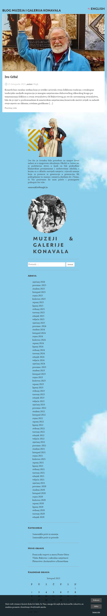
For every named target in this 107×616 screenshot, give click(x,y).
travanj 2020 (38, 513)
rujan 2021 (37, 455)
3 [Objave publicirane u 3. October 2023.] (39, 592)
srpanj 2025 (38, 302)
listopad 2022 (39, 414)
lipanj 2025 (37, 305)
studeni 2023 (38, 370)
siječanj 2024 (38, 363)
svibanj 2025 (38, 309)
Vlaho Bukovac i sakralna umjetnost (50, 558)
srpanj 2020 (38, 503)
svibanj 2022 (38, 428)
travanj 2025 (38, 312)
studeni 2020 (38, 490)
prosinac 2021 (39, 445)
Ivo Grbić (11, 77)
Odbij (96, 606)
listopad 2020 (39, 493)
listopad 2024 (39, 333)
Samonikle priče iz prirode (45, 537)
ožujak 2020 (38, 517)
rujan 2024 (37, 336)
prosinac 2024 (39, 326)
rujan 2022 (37, 418)
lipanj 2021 (37, 466)
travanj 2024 (38, 353)
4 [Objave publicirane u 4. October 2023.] (46, 592)
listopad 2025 (39, 292)
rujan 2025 (37, 295)
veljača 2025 (38, 319)
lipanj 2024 (37, 346)
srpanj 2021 (38, 462)
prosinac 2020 (39, 486)
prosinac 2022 (39, 408)
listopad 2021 (39, 452)
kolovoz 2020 (39, 500)
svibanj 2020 (38, 510)
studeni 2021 (38, 449)
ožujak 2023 (38, 397)
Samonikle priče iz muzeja (45, 534)
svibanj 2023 (38, 391)
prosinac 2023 (39, 367)
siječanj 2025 (38, 322)
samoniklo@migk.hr (38, 187)
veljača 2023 (38, 401)
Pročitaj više (11, 108)
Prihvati (96, 600)
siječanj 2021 (38, 483)
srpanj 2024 (38, 343)
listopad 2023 (39, 374)
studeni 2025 (38, 288)
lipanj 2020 (37, 507)
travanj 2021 (38, 472)
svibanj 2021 (38, 469)
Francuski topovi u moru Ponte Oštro (50, 554)
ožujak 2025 (38, 316)
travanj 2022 (38, 432)
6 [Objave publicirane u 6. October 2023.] (60, 592)
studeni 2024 (38, 329)
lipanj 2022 (37, 425)
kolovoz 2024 (39, 340)
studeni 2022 (38, 411)
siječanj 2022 (38, 442)
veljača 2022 (38, 438)
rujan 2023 (37, 377)
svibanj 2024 (38, 350)
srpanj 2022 (38, 421)
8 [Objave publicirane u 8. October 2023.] (75, 592)
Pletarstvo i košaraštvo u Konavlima (50, 561)
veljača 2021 (38, 479)
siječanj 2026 (38, 282)
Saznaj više (96, 612)
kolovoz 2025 (39, 299)
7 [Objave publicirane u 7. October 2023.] (68, 592)
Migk (35, 84)
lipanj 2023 (37, 387)
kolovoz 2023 (39, 380)
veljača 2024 (38, 360)
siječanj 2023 (38, 404)
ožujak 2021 (38, 476)
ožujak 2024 (38, 357)
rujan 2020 (37, 496)
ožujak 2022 (38, 435)
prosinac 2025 (39, 285)
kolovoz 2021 (39, 459)
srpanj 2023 (38, 384)
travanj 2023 (38, 394)
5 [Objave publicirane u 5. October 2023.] (53, 592)
